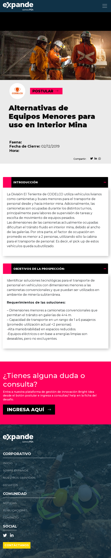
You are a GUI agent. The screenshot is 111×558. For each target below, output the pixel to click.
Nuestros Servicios (19, 477)
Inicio (8, 463)
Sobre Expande (15, 470)
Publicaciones (15, 510)
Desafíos (10, 485)
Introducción (26, 182)
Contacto (11, 517)
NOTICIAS (10, 503)
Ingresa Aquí (25, 409)
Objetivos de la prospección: (40, 269)
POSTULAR (42, 91)
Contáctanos (17, 545)
